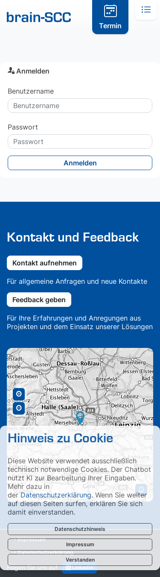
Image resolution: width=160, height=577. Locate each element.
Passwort (23, 127)
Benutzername (31, 91)
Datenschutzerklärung (55, 495)
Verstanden (80, 559)
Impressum (80, 544)
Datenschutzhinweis (80, 529)
